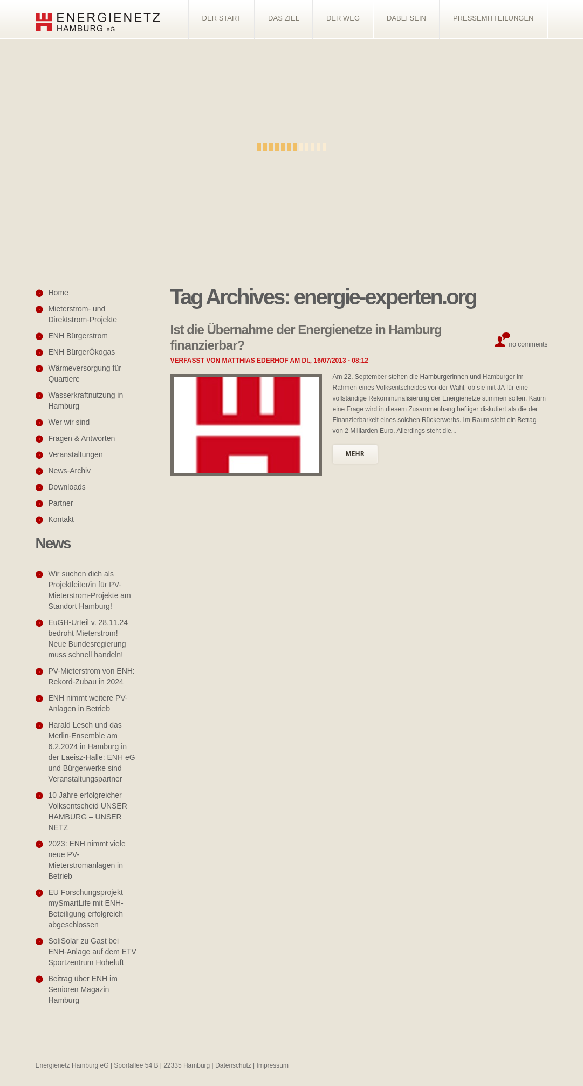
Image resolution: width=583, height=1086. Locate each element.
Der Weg (343, 18)
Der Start (221, 18)
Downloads (67, 487)
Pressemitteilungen (493, 18)
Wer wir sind (69, 422)
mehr (355, 453)
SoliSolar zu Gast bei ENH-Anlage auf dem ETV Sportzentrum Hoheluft (92, 951)
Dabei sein (406, 18)
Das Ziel (283, 18)
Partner (61, 503)
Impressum (273, 1065)
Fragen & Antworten (82, 438)
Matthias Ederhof (255, 360)
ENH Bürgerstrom (78, 335)
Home (58, 292)
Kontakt (61, 519)
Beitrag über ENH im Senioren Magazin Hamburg (83, 989)
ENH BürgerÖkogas (82, 352)
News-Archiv (70, 470)
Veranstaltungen (76, 454)
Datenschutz (233, 1065)
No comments (528, 344)
